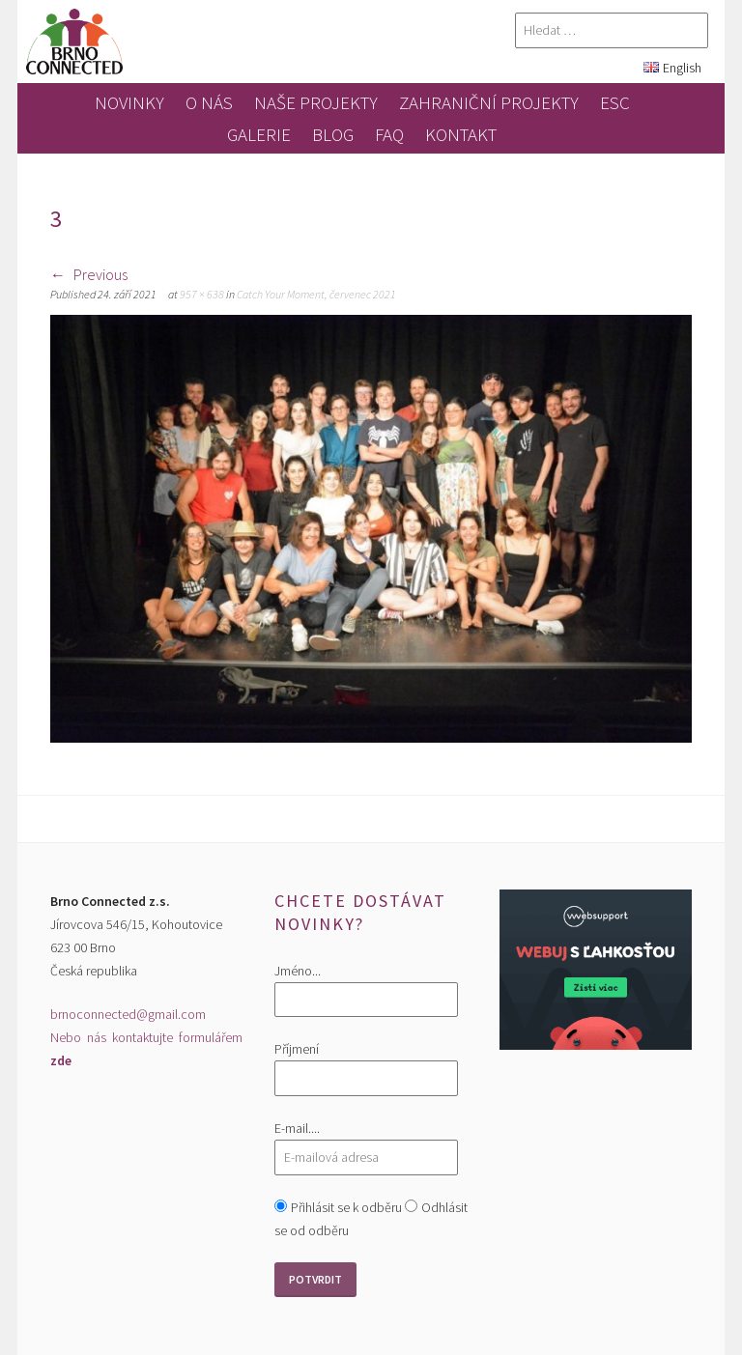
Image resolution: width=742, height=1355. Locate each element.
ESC (615, 102)
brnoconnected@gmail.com (128, 1014)
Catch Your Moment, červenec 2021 (316, 294)
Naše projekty (316, 102)
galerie (259, 134)
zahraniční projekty (489, 102)
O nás (209, 102)
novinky (129, 102)
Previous (89, 274)
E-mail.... (297, 1128)
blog (333, 134)
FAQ (389, 134)
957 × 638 (202, 294)
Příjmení (296, 1049)
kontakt (461, 134)
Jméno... (297, 970)
